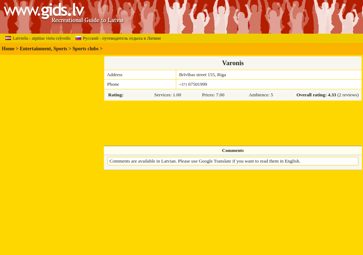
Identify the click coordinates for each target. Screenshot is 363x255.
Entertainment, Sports (43, 48)
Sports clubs (86, 48)
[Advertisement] (233, 123)
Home (8, 48)
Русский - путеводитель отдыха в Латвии (118, 38)
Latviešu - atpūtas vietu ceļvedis (38, 38)
